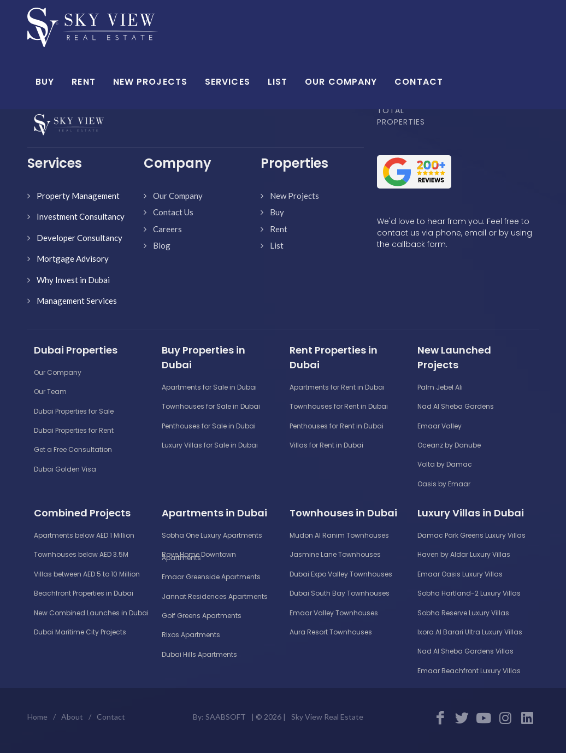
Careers (167, 229)
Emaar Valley (439, 426)
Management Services (77, 300)
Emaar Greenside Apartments (211, 576)
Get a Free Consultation (73, 449)
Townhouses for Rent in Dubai (339, 406)
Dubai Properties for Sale (74, 411)
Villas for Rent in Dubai (326, 445)
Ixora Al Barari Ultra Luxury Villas (469, 632)
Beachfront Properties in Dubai (83, 593)
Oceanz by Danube (449, 445)
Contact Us (173, 212)
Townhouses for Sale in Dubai (211, 406)
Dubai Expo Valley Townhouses (341, 574)
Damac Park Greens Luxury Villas (471, 535)
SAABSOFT (225, 716)
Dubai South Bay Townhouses (340, 593)
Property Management (78, 196)
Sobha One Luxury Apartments (212, 535)
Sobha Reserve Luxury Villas (463, 612)
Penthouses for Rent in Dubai (337, 426)
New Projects (294, 196)
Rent (278, 229)
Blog (161, 245)
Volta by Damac (444, 464)
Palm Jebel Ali (440, 387)
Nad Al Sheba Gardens (455, 406)
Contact (111, 716)
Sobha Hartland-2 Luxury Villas (469, 593)
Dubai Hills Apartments (199, 654)
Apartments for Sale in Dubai (209, 387)
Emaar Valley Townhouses (334, 612)
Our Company (178, 196)
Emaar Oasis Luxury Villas (460, 574)
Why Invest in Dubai (73, 280)
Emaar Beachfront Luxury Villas (469, 670)
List (277, 245)
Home (37, 716)
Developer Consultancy (79, 238)
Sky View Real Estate (327, 716)
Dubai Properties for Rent (74, 430)
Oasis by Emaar (443, 484)
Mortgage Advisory (73, 258)
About (72, 716)
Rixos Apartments (191, 634)
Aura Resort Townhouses (331, 632)
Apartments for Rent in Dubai (337, 387)
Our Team (50, 391)
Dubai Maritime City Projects (80, 632)
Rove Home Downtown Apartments (199, 556)
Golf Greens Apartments (201, 615)
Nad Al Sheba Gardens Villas (465, 651)
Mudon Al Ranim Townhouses (339, 535)
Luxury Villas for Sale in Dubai (210, 445)
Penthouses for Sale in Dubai (209, 426)
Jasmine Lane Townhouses (335, 554)
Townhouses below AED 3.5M (81, 554)
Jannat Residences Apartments (215, 596)
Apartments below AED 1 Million (84, 535)
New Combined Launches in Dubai (91, 612)
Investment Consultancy (81, 216)
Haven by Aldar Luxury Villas (463, 554)
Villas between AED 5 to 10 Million (87, 574)
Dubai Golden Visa (65, 469)
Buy (277, 212)
